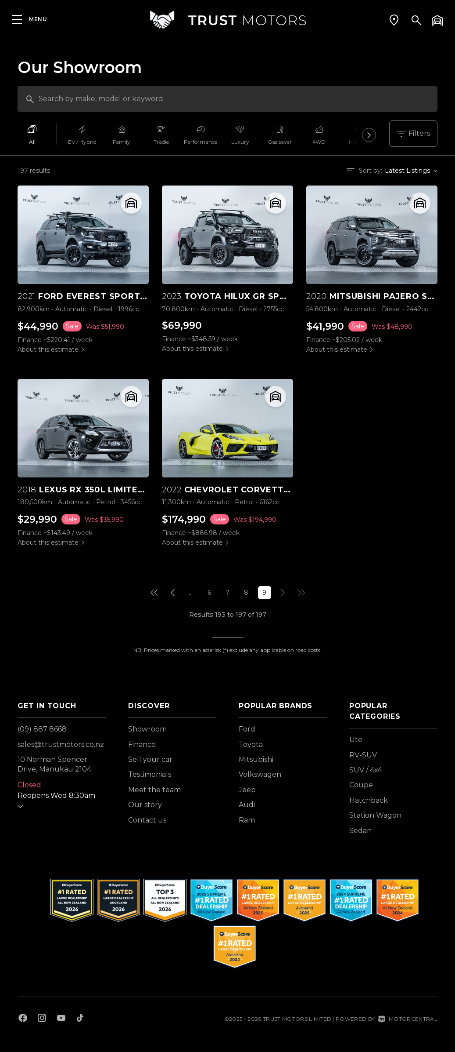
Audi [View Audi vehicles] (247, 805)
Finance (142, 744)
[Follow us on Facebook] (23, 1019)
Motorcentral (407, 1019)
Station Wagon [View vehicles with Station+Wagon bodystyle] (375, 815)
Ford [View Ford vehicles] (247, 729)
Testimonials (149, 774)
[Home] (228, 19)
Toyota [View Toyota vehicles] (251, 744)
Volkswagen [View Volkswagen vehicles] (260, 774)
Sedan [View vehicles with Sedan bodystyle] (360, 830)
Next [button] (369, 137)
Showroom (147, 729)
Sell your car (150, 759)
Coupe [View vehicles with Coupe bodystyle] (361, 785)
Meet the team (154, 790)
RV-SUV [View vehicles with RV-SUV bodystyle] (363, 755)
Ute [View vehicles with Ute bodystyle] (355, 739)
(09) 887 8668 (42, 729)
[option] (37, 137)
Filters (413, 133)
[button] (394, 20)
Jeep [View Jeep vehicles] (247, 790)
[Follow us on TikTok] (80, 1019)
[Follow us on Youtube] (61, 1019)
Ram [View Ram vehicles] (247, 820)
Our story (145, 805)
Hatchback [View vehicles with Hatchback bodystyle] (368, 800)
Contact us (147, 820)
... (191, 593)
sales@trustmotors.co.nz (61, 744)
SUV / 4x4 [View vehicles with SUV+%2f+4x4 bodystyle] (365, 770)
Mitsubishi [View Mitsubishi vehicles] (256, 759)
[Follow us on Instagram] (42, 1019)
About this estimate (48, 349)
